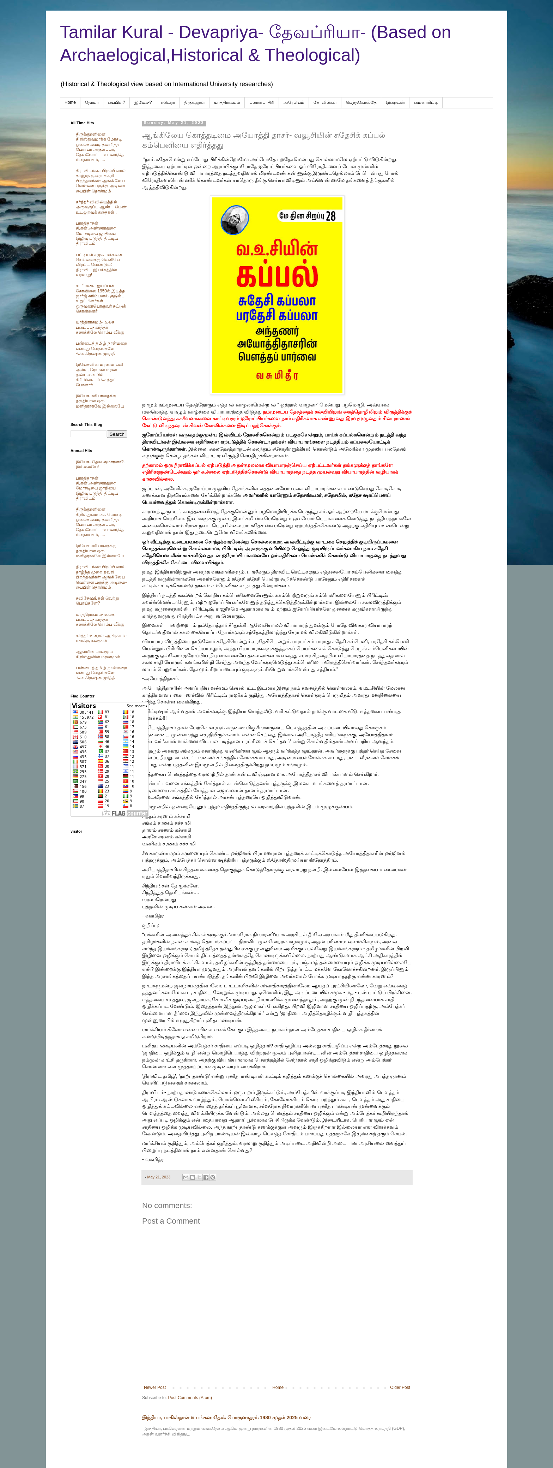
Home (70, 102)
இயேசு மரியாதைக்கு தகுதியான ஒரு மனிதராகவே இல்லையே (100, 401)
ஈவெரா (168, 102)
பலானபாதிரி (261, 102)
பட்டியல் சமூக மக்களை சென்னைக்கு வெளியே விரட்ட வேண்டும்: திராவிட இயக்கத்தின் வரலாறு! (99, 265)
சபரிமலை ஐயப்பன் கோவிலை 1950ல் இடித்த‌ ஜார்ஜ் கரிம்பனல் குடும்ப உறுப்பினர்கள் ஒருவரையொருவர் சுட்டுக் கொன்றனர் (101, 298)
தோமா (92, 102)
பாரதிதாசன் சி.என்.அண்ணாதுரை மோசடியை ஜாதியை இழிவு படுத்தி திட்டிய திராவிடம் (97, 233)
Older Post (400, 1387)
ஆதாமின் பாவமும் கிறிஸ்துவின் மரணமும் (98, 654)
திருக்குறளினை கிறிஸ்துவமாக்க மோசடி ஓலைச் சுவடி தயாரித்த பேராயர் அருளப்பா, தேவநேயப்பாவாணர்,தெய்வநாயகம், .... (100, 147)
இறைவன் (395, 102)
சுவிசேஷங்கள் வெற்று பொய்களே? (97, 601)
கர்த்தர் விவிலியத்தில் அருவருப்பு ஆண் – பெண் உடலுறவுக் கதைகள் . (101, 207)
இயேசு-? (143, 102)
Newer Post (155, 1387)
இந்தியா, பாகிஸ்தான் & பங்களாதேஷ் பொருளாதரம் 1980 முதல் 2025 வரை (226, 1417)
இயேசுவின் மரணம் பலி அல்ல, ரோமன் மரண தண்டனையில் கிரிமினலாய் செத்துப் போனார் (99, 374)
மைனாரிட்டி (426, 102)
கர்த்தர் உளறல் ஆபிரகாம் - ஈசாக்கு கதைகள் (101, 638)
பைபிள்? (116, 102)
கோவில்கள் (325, 102)
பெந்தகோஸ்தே (361, 102)
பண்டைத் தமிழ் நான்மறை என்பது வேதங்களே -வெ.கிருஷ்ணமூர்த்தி (101, 348)
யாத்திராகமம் (227, 102)
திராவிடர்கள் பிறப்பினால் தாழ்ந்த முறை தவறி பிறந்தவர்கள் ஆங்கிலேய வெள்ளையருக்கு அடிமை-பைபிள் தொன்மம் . (101, 181)
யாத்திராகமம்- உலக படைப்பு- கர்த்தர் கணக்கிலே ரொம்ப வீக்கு (100, 327)
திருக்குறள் (194, 102)
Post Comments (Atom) (190, 1397)
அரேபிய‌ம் (294, 102)
